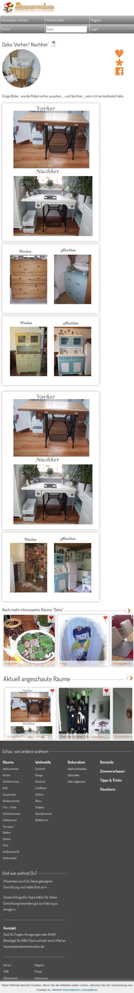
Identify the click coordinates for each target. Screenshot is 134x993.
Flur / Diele (9, 807)
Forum (5, 29)
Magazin (96, 20)
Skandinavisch (43, 813)
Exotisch (40, 769)
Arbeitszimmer (11, 813)
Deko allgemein (76, 781)
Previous (125, 610)
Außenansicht (11, 851)
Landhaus (40, 788)
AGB (6, 971)
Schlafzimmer (11, 781)
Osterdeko (73, 775)
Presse (38, 971)
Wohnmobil (9, 858)
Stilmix (39, 794)
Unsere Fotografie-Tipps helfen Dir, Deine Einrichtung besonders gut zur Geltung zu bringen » (31, 903)
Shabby (39, 807)
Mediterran (41, 820)
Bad (5, 788)
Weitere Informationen (66, 989)
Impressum (41, 978)
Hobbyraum (10, 820)
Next (129, 610)
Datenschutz (11, 978)
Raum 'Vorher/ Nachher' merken (119, 62)
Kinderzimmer (11, 801)
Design (39, 775)
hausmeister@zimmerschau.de (24, 946)
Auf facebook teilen (119, 71)
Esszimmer (9, 794)
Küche (6, 775)
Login (94, 29)
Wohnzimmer (11, 769)
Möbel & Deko (55, 20)
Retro (38, 801)
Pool (5, 845)
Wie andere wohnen (14, 20)
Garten (7, 839)
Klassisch (40, 781)
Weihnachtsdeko (77, 769)
